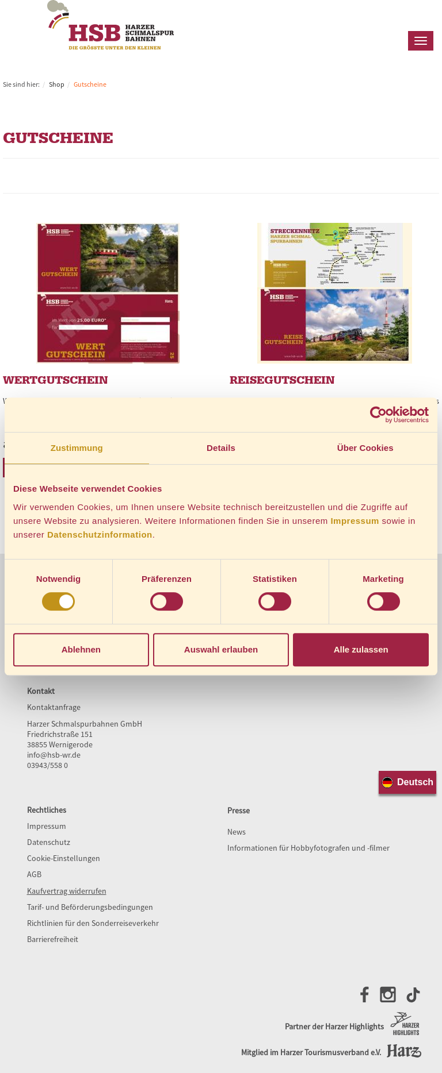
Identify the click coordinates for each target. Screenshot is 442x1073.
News (236, 832)
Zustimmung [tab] (77, 448)
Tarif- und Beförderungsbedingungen (90, 907)
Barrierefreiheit (52, 939)
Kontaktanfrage (54, 707)
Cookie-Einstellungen (63, 858)
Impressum (354, 521)
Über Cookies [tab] (365, 448)
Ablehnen (81, 649)
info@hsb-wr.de (54, 755)
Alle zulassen (361, 649)
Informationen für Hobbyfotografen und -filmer (308, 848)
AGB (34, 874)
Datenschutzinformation (100, 534)
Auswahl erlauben (221, 649)
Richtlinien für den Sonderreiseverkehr (93, 923)
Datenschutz (48, 842)
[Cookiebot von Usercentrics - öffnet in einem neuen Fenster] (378, 414)
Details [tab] (221, 448)
